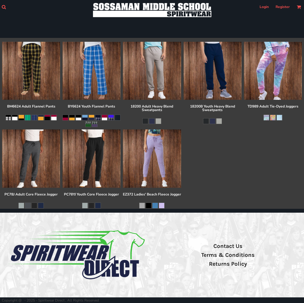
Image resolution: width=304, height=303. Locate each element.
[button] (3, 7)
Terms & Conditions (228, 255)
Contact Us (227, 246)
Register (283, 6)
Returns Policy (228, 264)
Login (264, 6)
